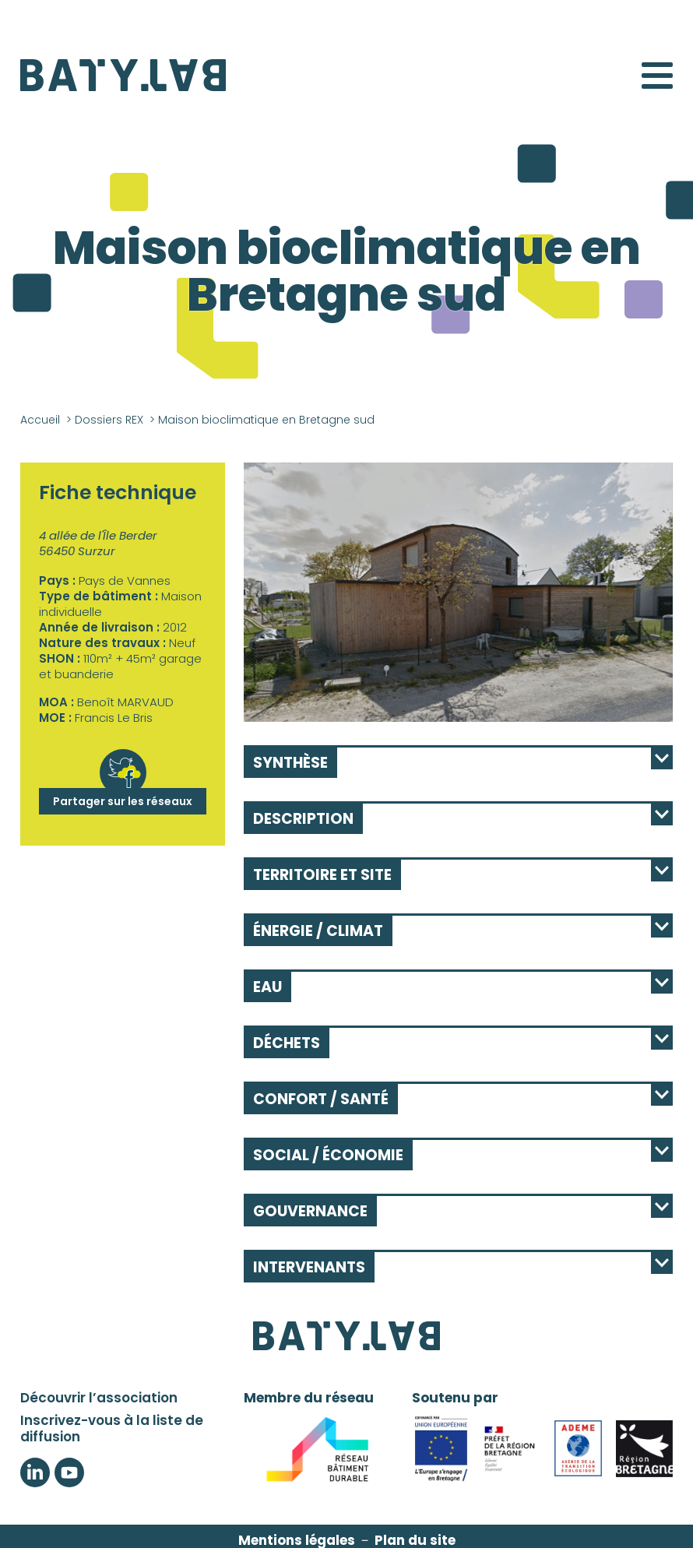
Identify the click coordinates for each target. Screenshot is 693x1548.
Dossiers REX (109, 419)
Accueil (40, 419)
